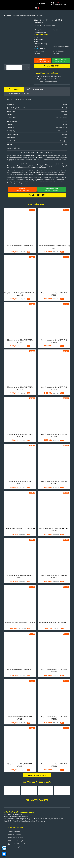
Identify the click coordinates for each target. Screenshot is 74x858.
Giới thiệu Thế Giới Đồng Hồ (18, 93)
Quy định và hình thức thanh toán (16, 844)
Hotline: (51, 66)
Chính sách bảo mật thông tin (15, 841)
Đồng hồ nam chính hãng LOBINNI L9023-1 (20, 670)
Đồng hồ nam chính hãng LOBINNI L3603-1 (20, 246)
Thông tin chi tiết (14, 89)
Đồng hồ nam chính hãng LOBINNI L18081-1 (20, 622)
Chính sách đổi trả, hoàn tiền (15, 837)
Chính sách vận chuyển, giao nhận (17, 847)
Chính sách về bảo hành (14, 834)
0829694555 (60, 4)
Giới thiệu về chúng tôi (14, 831)
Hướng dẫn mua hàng (35, 89)
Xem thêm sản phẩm (37, 775)
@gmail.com (24, 816)
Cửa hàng (41, 3)
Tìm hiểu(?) (42, 48)
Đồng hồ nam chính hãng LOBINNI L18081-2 (54, 622)
